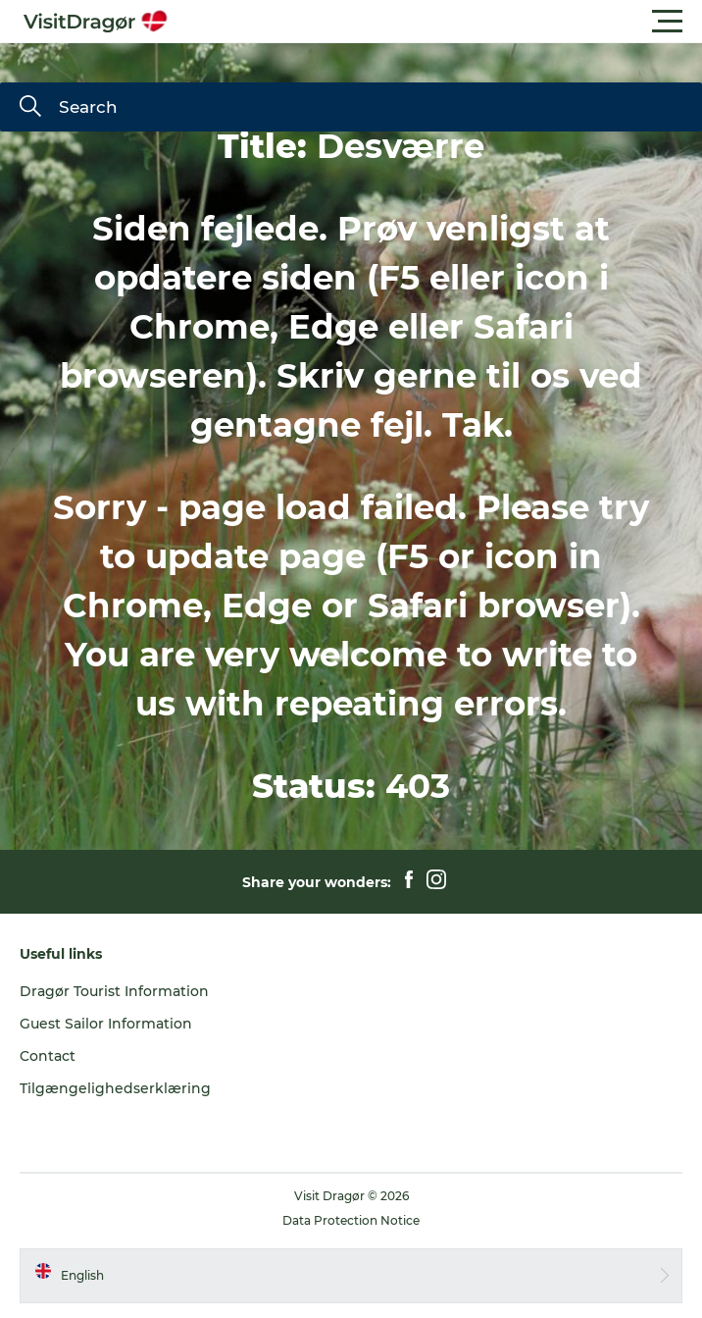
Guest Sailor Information (106, 1023)
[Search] (30, 108)
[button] (439, 21)
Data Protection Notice (351, 1220)
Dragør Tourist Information (114, 991)
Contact (47, 1056)
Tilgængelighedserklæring (115, 1088)
